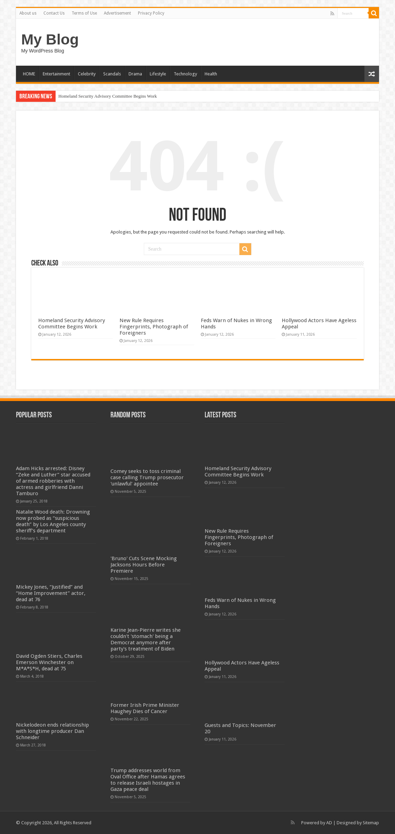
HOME (29, 73)
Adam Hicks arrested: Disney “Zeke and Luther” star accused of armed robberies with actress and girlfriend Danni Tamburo (53, 481)
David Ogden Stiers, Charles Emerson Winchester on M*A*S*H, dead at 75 (49, 662)
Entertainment (56, 73)
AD (329, 822)
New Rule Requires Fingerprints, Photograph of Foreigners (154, 326)
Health (211, 73)
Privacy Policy (151, 13)
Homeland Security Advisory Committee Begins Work (107, 96)
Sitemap (371, 822)
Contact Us (54, 13)
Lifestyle (158, 73)
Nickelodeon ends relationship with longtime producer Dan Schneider (52, 731)
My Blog (50, 39)
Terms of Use (84, 13)
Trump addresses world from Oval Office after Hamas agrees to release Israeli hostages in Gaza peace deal (147, 779)
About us (27, 13)
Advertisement (117, 13)
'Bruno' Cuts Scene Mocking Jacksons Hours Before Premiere (143, 564)
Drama (135, 73)
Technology (185, 73)
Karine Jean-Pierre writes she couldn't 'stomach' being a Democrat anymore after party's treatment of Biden (145, 639)
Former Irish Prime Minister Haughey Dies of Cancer (144, 708)
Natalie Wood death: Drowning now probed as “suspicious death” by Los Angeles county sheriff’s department (53, 521)
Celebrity (87, 73)
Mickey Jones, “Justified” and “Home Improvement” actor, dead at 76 (50, 593)
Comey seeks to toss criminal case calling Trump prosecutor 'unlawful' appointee (147, 477)
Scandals (112, 73)
